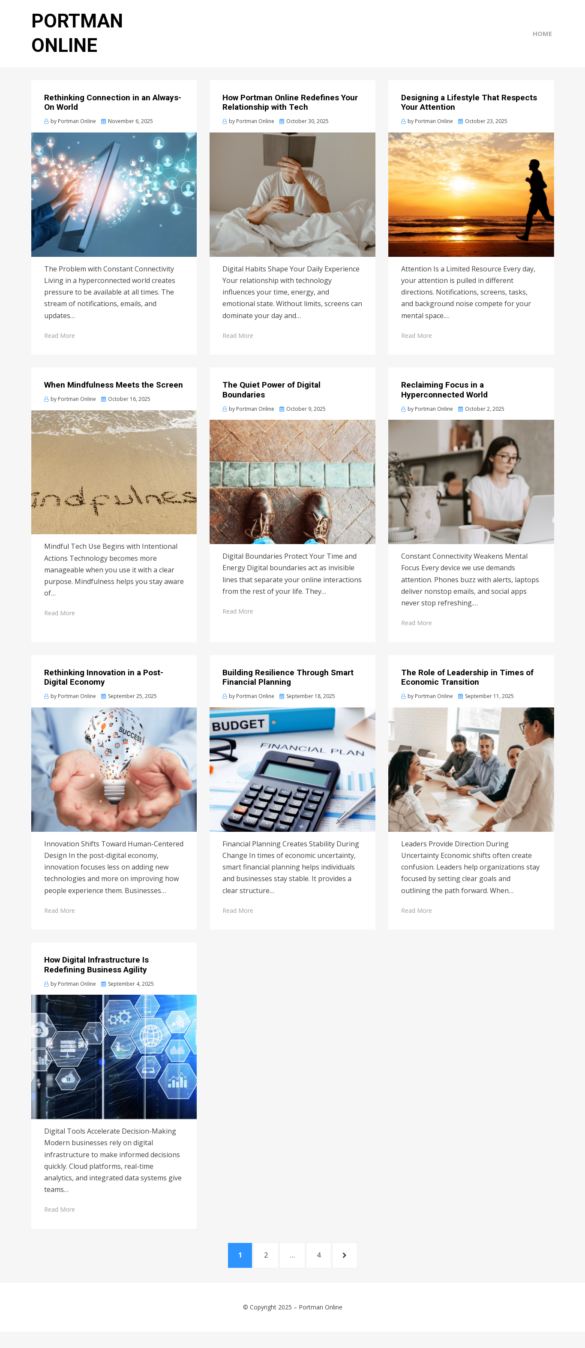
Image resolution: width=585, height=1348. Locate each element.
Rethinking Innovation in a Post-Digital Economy (103, 690)
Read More (59, 348)
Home (544, 39)
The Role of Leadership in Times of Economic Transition (467, 690)
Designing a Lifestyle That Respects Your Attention (469, 115)
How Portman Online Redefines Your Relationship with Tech (290, 115)
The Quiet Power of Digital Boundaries (271, 402)
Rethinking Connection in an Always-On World (112, 115)
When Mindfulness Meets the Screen (113, 397)
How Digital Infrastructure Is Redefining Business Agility (96, 977)
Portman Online (320, 1323)
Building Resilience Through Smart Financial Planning (288, 690)
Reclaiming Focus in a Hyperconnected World (444, 402)
